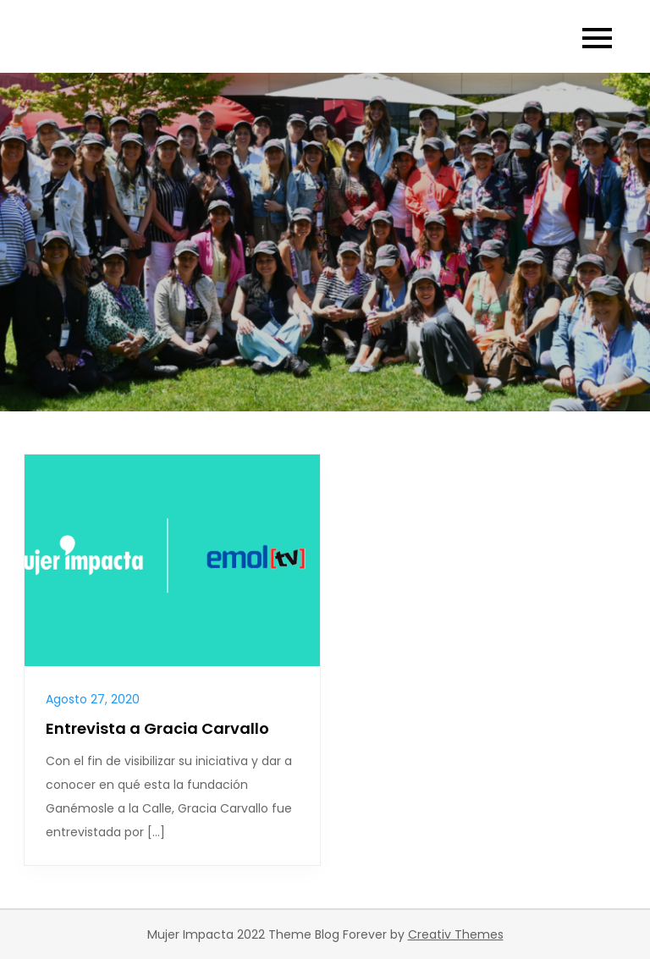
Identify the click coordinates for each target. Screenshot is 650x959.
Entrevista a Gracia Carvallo (157, 728)
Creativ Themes (456, 934)
